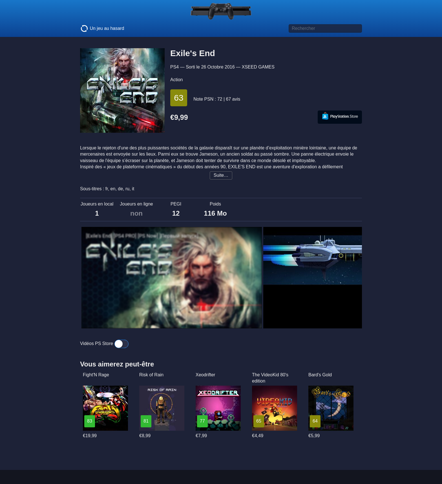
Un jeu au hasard (102, 28)
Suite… (221, 175)
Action (176, 79)
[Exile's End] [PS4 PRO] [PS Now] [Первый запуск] (142, 235)
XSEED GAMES (258, 67)
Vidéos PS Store (104, 343)
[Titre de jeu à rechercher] (325, 28)
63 (178, 97)
